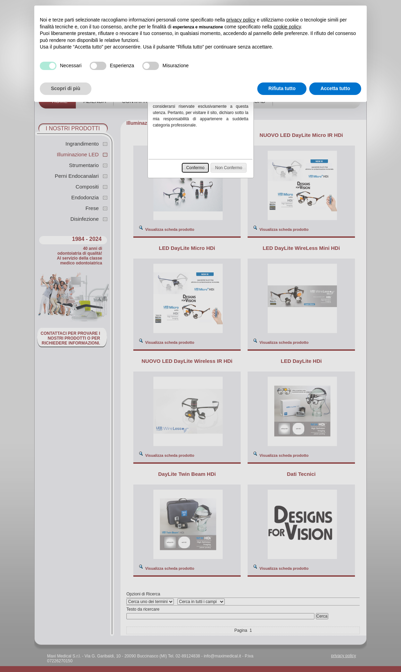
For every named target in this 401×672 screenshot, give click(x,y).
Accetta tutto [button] (335, 88)
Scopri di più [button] (65, 88)
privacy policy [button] (241, 20)
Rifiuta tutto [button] (282, 88)
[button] (195, 168)
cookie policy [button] (287, 26)
